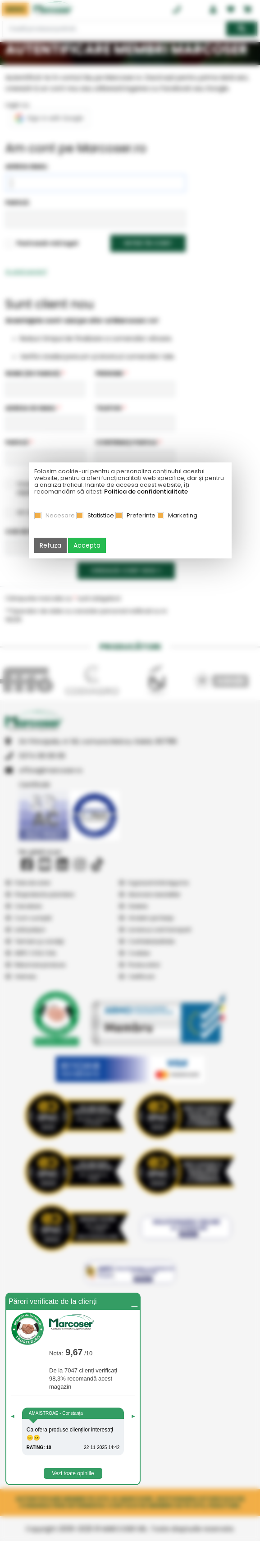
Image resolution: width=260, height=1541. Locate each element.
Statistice (100, 515)
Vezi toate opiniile (73, 1473)
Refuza (50, 545)
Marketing (182, 515)
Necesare (60, 515)
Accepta (86, 545)
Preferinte (141, 515)
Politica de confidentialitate (146, 491)
